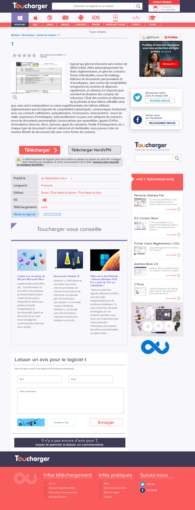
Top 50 (49, 483)
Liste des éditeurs (55, 496)
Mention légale (109, 492)
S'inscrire (167, 6)
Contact (105, 496)
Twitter (151, 484)
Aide (104, 483)
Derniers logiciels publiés (59, 488)
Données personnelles (113, 488)
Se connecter (168, 9)
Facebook (152, 490)
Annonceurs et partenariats (60, 492)
